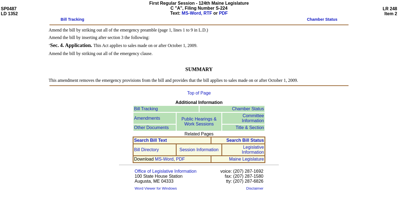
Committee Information (253, 118)
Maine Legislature (246, 159)
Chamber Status (248, 108)
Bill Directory (146, 149)
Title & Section (249, 127)
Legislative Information (253, 150)
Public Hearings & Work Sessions (198, 121)
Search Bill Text (150, 140)
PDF (223, 13)
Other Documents (151, 127)
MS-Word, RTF (197, 13)
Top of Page (199, 93)
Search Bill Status (245, 140)
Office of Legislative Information (166, 171)
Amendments (147, 118)
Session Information (198, 149)
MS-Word (164, 159)
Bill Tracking (146, 108)
